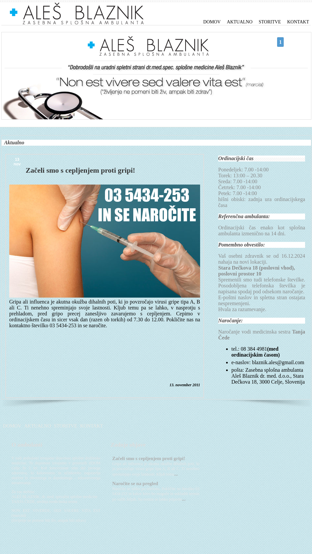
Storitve (270, 21)
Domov (212, 21)
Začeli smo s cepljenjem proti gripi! (148, 458)
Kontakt (298, 21)
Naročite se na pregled (135, 483)
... (176, 474)
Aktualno (239, 21)
